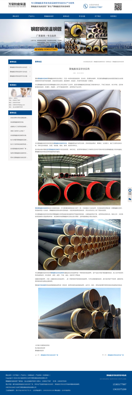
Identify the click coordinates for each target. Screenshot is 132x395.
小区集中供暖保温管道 (42, 345)
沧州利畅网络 (66, 390)
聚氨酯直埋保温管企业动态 (18, 67)
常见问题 (82, 16)
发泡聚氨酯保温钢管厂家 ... (19, 148)
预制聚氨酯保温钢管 (41, 208)
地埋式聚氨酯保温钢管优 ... (19, 153)
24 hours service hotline (113, 379)
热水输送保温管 (40, 348)
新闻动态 (66, 16)
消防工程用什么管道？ (17, 131)
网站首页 (16, 16)
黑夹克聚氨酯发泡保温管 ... (19, 157)
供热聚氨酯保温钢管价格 (18, 135)
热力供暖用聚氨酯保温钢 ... (19, 140)
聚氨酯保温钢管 (43, 78)
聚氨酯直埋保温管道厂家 (116, 355)
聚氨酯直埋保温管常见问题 (18, 76)
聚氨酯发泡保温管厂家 (26, 384)
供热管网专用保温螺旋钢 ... (19, 118)
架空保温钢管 (42, 285)
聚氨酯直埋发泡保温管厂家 (49, 355)
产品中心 (31, 16)
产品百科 (39, 375)
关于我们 (98, 16)
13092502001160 (48, 390)
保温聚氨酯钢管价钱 (16, 122)
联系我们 (113, 16)
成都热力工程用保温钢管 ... (19, 126)
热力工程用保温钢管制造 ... (19, 144)
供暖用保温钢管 (11, 387)
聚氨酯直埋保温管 (60, 384)
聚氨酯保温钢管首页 (99, 61)
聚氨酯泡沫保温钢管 (57, 273)
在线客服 (129, 192)
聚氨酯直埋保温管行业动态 (18, 72)
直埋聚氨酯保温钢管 (53, 149)
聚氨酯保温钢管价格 (60, 143)
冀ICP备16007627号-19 (23, 390)
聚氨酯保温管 (49, 16)
